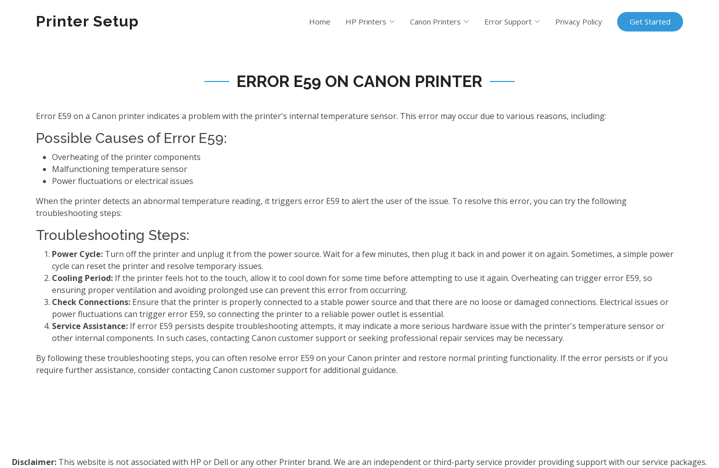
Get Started (650, 21)
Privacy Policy (578, 21)
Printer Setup (87, 21)
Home (320, 21)
